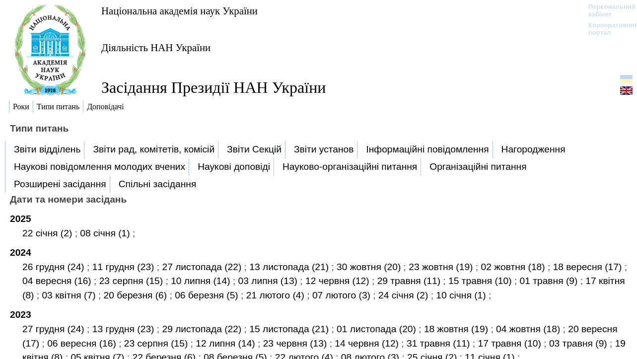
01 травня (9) (550, 281)
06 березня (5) (208, 295)
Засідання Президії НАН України (213, 87)
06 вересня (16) (83, 343)
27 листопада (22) (203, 267)
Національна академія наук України (179, 10)
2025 (20, 219)
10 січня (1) (462, 295)
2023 (20, 314)
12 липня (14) (227, 343)
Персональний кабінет (607, 10)
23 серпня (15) (132, 281)
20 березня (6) (137, 295)
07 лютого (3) (342, 295)
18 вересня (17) (589, 267)
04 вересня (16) (58, 281)
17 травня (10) (511, 343)
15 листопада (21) (290, 329)
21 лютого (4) (276, 295)
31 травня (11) (440, 343)
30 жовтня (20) (370, 267)
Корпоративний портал (607, 28)
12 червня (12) (338, 281)
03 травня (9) (579, 343)
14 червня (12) (368, 343)
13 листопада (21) (290, 267)
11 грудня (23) (124, 267)
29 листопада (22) (203, 329)
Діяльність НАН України (156, 47)
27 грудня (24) (54, 329)
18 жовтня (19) (457, 329)
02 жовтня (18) (514, 267)
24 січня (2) (404, 295)
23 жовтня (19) (442, 267)
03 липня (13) (269, 281)
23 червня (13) (296, 343)
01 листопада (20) (378, 329)
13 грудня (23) (124, 329)
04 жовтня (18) (529, 329)
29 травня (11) (410, 281)
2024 (20, 252)
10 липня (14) (202, 281)
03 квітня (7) (70, 295)
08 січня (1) (106, 233)
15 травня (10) (481, 281)
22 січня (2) (48, 233)
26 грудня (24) (54, 267)
